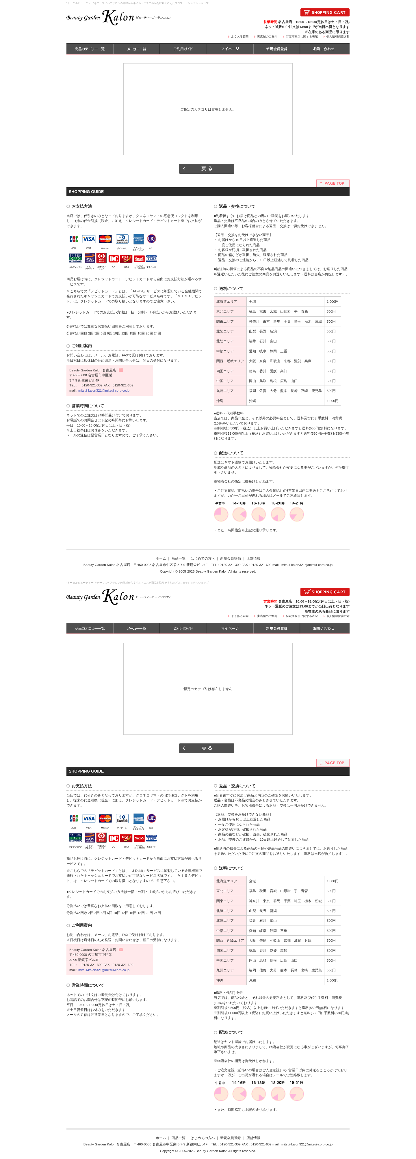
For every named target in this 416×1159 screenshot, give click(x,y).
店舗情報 (253, 558)
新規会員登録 (230, 558)
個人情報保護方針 (338, 36)
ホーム (161, 558)
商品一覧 (178, 558)
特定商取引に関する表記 (302, 36)
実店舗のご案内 (267, 36)
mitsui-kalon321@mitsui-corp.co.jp (103, 390)
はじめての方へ (203, 558)
